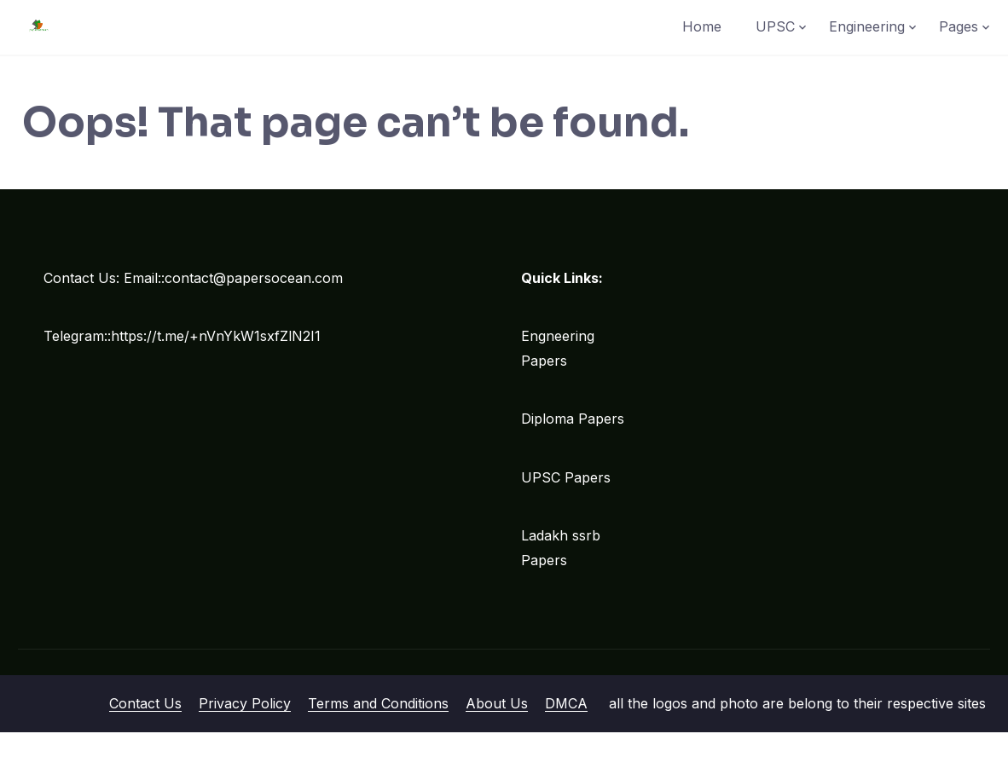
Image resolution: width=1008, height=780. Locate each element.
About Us (497, 703)
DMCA (566, 703)
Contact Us (145, 703)
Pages (958, 26)
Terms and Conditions (378, 703)
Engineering (867, 26)
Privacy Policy (245, 703)
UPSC (775, 26)
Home (701, 26)
